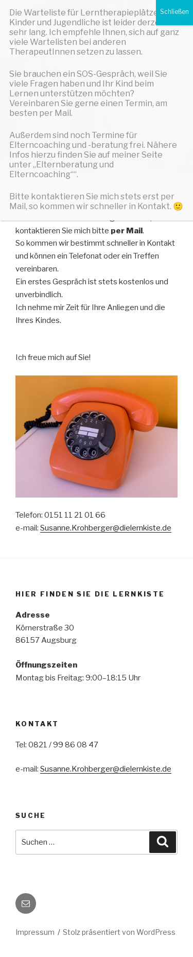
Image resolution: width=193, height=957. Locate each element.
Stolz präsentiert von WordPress (119, 932)
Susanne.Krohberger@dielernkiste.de (105, 528)
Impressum (35, 932)
